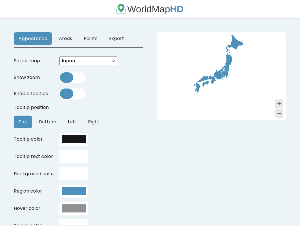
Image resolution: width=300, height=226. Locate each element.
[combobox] (88, 60)
